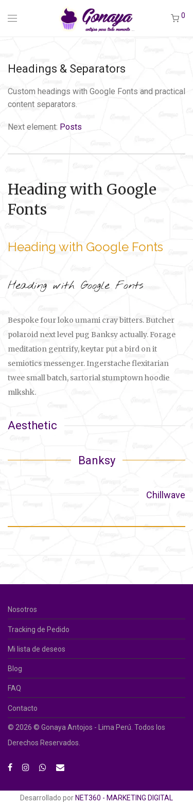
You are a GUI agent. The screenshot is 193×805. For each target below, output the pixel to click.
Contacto (23, 708)
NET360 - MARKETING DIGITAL (124, 798)
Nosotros (22, 609)
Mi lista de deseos (36, 649)
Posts (71, 127)
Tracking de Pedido (38, 629)
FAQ (14, 688)
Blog (15, 668)
